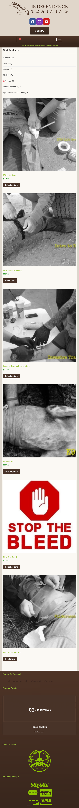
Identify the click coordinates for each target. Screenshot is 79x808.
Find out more (39, 732)
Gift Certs (8, 64)
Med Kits (8, 75)
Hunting (7, 69)
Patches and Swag (12, 87)
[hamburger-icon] (59, 39)
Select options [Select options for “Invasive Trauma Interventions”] (11, 376)
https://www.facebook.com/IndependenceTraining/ (30, 681)
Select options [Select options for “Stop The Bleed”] (11, 567)
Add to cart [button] (10, 280)
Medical (9, 81)
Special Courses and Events (15, 93)
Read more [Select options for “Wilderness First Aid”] (10, 659)
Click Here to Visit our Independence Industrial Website (39, 45)
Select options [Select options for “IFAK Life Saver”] (11, 185)
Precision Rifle (39, 727)
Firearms (8, 58)
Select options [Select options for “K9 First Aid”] (11, 471)
